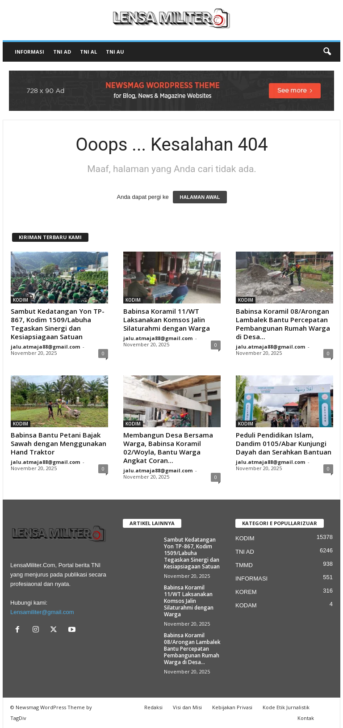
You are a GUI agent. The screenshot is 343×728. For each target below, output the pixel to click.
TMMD (244, 565)
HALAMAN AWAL (200, 197)
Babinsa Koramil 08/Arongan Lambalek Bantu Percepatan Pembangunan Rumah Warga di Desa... (283, 324)
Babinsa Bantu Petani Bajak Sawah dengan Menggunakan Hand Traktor (58, 443)
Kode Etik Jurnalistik (286, 707)
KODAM (246, 605)
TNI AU (115, 51)
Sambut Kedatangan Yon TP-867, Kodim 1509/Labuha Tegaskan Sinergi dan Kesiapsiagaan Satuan (58, 324)
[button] (327, 52)
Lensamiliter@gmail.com (42, 612)
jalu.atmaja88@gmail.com (45, 346)
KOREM (246, 592)
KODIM (20, 300)
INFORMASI (29, 51)
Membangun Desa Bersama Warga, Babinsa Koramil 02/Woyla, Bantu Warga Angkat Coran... (168, 447)
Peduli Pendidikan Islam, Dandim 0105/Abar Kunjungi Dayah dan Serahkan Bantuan (283, 443)
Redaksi (153, 707)
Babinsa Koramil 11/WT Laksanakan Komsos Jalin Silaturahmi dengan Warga (166, 319)
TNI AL (88, 51)
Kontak (305, 718)
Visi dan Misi (187, 707)
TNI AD (62, 51)
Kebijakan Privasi (232, 707)
